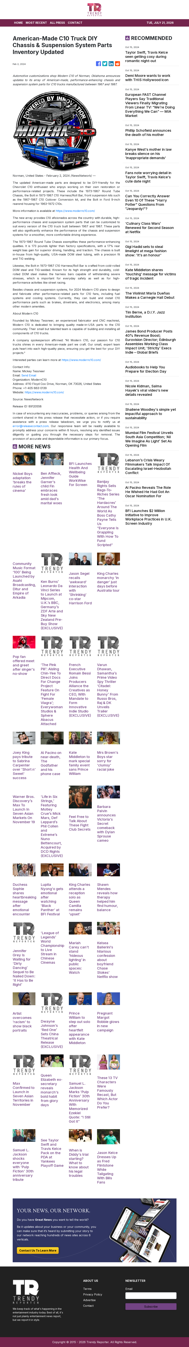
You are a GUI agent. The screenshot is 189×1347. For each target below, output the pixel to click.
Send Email (28, 375)
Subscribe (151, 1306)
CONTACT (75, 22)
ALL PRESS (57, 22)
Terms (87, 1289)
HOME (18, 22)
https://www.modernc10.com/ (75, 211)
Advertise (89, 1300)
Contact (88, 1305)
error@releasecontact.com (31, 426)
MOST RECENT (36, 22)
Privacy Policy (92, 1294)
